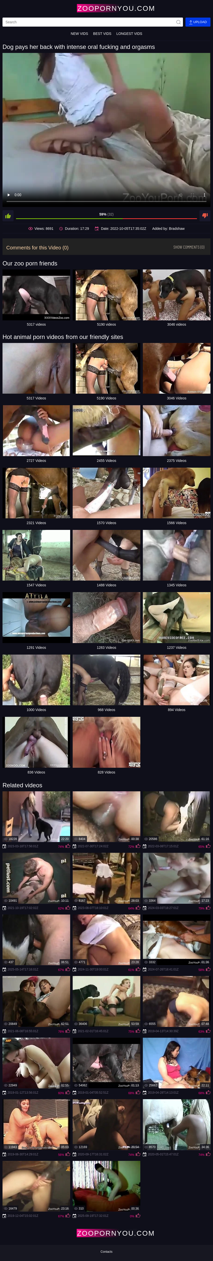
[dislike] (204, 215)
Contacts (106, 1251)
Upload (198, 22)
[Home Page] (106, 8)
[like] (8, 215)
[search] (93, 22)
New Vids (79, 34)
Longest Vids (129, 34)
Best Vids (102, 34)
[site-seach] (178, 22)
